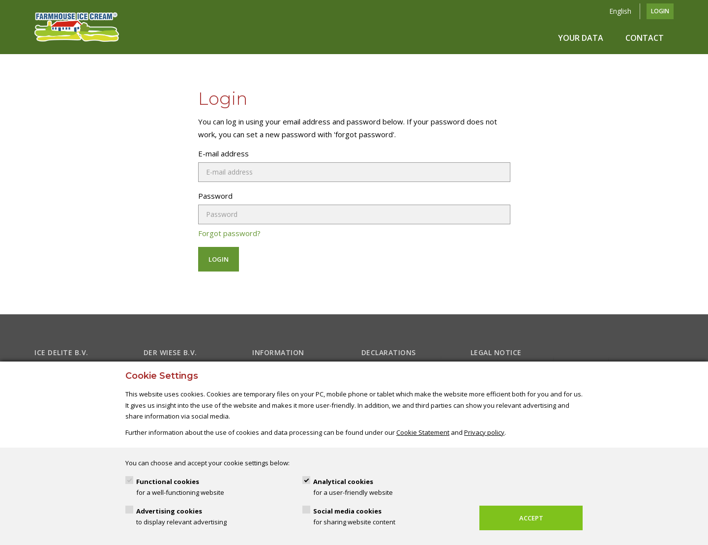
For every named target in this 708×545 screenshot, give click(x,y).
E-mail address (223, 153)
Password (215, 196)
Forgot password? (229, 233)
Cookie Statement (422, 432)
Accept (531, 518)
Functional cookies (180, 487)
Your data (580, 37)
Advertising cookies (181, 517)
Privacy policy (484, 432)
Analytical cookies (353, 487)
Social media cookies (354, 517)
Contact (644, 37)
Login (660, 11)
